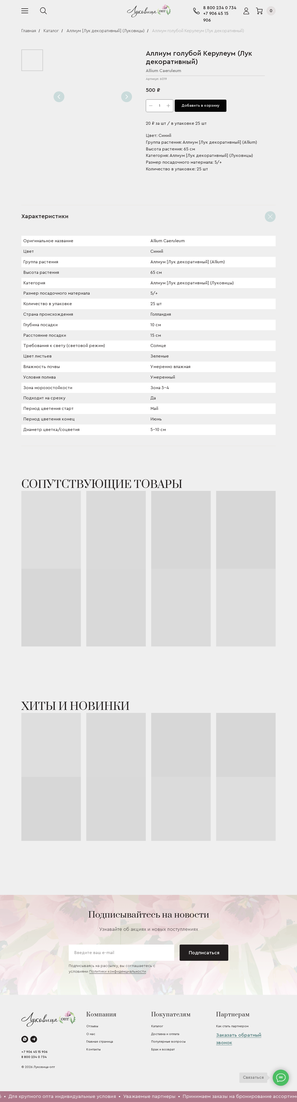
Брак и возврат (163, 1049)
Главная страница (99, 1041)
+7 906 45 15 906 (34, 1051)
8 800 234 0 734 (219, 8)
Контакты (93, 1049)
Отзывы (92, 1026)
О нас (90, 1034)
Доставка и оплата (165, 1034)
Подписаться (204, 952)
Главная (28, 31)
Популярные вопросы (168, 1041)
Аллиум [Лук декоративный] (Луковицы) (105, 31)
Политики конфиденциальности (117, 971)
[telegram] (33, 1039)
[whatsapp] (24, 1039)
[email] (121, 953)
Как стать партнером (232, 1026)
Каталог (51, 31)
